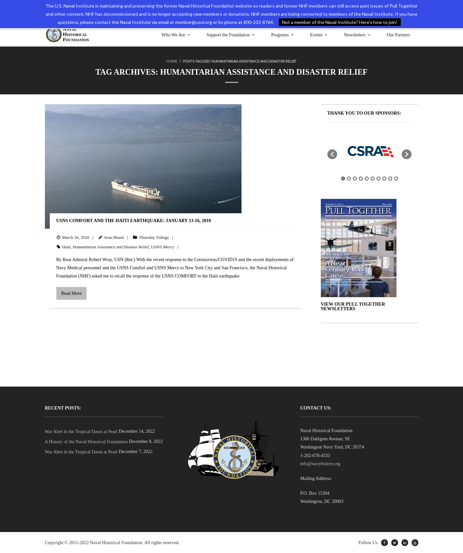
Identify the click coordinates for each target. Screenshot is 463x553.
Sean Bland (114, 237)
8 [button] (384, 179)
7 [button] (378, 179)
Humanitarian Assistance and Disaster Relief (111, 246)
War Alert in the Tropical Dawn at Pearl (81, 431)
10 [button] (396, 179)
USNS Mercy (162, 246)
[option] (369, 150)
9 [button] (390, 179)
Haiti (66, 246)
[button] (332, 154)
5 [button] (367, 179)
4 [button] (361, 179)
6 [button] (373, 179)
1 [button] (343, 179)
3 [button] (355, 179)
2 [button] (349, 179)
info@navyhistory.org (320, 463)
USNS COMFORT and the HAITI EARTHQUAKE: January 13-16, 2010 (133, 220)
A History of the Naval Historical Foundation (86, 441)
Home (171, 61)
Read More (71, 293)
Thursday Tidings (154, 237)
